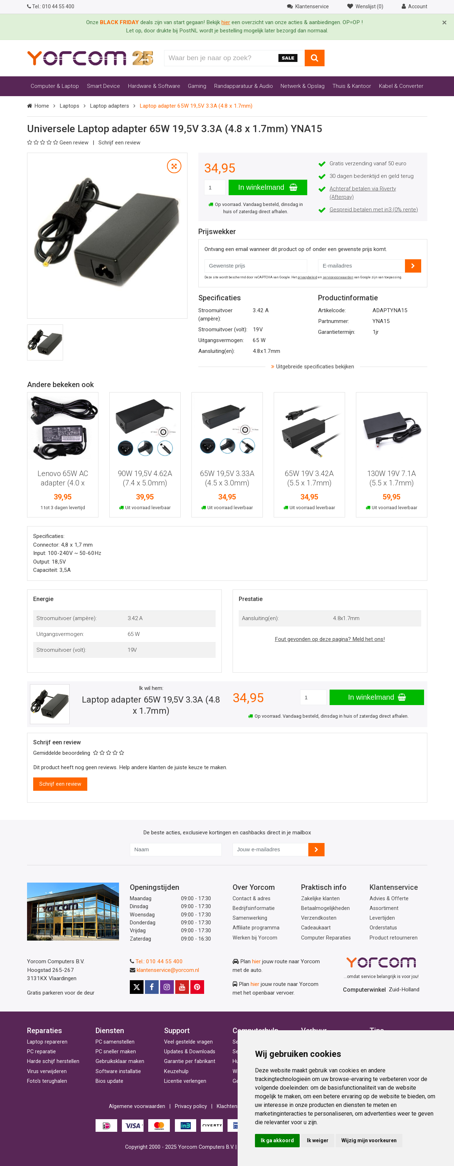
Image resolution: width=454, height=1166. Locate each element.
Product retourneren (394, 938)
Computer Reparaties (326, 938)
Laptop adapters (109, 106)
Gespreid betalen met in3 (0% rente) (374, 209)
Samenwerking (250, 918)
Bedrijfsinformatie (254, 908)
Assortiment (384, 908)
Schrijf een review (119, 142)
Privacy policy (191, 1106)
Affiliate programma (256, 928)
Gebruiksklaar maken (120, 1061)
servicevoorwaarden (338, 277)
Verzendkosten (318, 918)
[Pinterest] (197, 987)
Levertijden (382, 918)
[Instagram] (167, 987)
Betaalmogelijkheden (325, 908)
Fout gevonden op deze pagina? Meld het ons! (330, 639)
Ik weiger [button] (318, 1140)
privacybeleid (307, 277)
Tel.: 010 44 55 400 (159, 961)
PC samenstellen (115, 1042)
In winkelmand (267, 187)
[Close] (444, 22)
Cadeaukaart (316, 928)
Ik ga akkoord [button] (277, 1140)
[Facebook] (152, 987)
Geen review (58, 142)
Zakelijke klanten (320, 899)
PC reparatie (41, 1052)
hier (256, 961)
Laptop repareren (47, 1042)
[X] (137, 987)
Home (41, 106)
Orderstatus (383, 928)
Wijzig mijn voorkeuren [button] (369, 1140)
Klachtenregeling (236, 1106)
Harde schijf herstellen (53, 1061)
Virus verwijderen (47, 1071)
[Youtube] (182, 987)
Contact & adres (251, 899)
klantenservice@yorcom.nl (168, 970)
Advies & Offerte (389, 899)
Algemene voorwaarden (137, 1106)
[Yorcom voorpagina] (90, 57)
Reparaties (44, 1030)
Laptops (69, 106)
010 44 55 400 (50, 6)
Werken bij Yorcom (255, 938)
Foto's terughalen (47, 1081)
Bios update (109, 1081)
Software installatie (118, 1071)
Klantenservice (394, 887)
